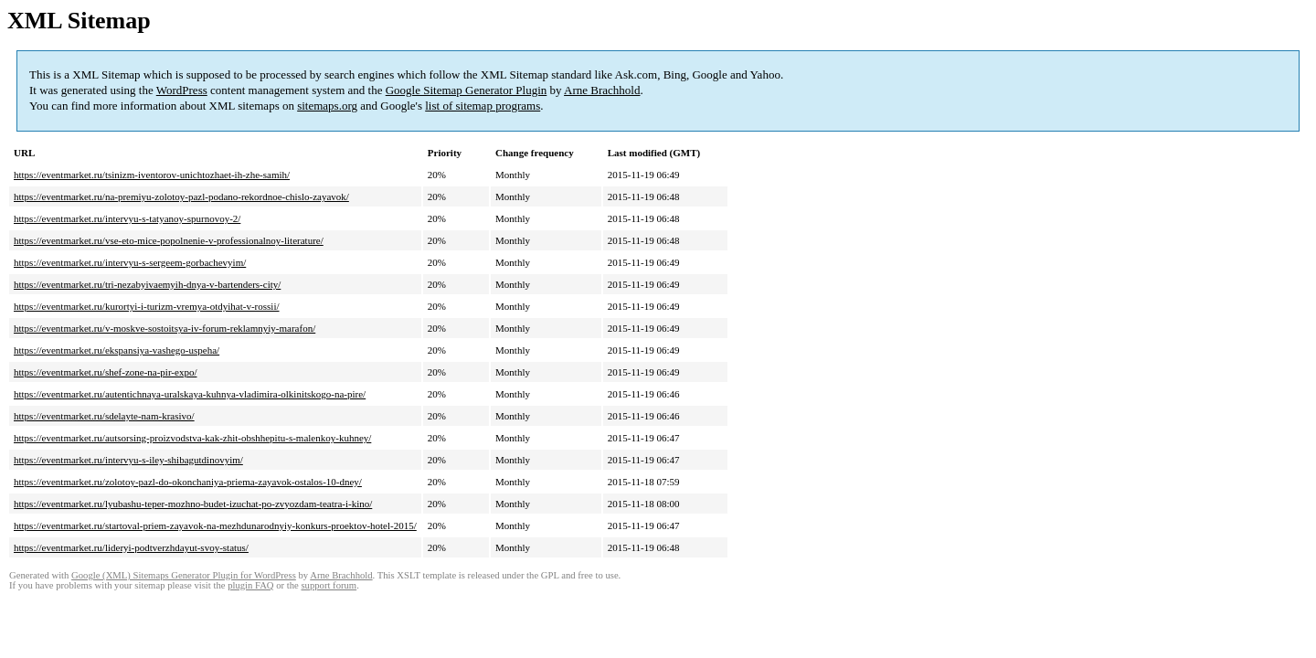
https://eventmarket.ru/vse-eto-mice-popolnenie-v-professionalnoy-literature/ (169, 240)
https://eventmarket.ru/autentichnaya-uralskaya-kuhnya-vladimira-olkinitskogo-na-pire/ (190, 393)
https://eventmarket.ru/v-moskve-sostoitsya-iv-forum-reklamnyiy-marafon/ (164, 328)
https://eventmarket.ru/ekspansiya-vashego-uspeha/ (116, 350)
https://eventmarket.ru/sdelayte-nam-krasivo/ (104, 415)
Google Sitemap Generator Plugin (466, 90)
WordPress (181, 90)
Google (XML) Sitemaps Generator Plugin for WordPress (183, 575)
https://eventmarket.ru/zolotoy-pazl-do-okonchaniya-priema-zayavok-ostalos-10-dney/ (188, 481)
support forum (328, 585)
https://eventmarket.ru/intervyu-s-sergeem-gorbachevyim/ (130, 262)
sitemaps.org (327, 105)
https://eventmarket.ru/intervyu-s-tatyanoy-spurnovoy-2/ (127, 218)
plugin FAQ (250, 585)
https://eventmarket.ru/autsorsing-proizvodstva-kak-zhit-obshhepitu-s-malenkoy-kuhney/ (192, 437)
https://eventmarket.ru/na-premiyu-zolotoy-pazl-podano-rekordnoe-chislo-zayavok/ (181, 196)
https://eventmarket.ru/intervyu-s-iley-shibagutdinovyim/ (128, 459)
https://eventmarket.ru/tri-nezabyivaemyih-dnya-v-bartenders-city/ (147, 284)
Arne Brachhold (602, 90)
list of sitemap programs (482, 105)
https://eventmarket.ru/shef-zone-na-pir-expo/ (105, 371)
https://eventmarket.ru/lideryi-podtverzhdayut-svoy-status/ (131, 547)
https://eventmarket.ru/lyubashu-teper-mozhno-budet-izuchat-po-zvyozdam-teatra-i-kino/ (193, 503)
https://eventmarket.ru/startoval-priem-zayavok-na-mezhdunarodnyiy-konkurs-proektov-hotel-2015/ (215, 525)
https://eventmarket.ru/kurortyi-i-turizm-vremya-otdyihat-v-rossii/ (147, 306)
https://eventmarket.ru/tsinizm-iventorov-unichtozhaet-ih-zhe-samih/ (152, 174)
